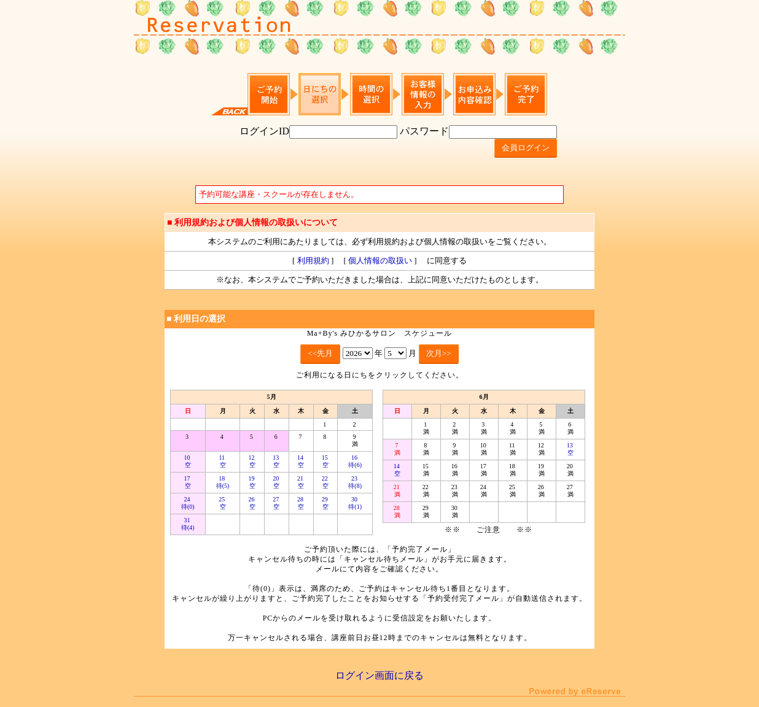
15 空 (326, 461)
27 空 (277, 503)
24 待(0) (188, 503)
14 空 (301, 461)
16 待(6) (355, 461)
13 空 (277, 461)
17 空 (188, 482)
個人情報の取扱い (380, 260)
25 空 (223, 503)
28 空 (301, 503)
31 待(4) (188, 524)
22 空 (326, 482)
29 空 (326, 503)
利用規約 (313, 260)
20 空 (277, 482)
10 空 (188, 461)
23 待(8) (355, 482)
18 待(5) (223, 482)
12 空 (252, 461)
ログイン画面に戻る (379, 675)
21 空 (301, 482)
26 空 (252, 503)
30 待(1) (355, 503)
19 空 (252, 482)
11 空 (222, 461)
